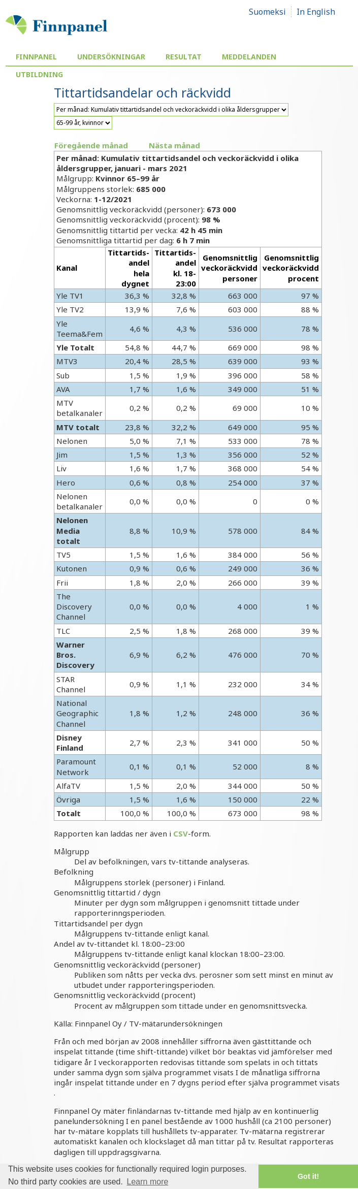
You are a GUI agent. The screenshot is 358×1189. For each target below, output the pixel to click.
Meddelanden (249, 56)
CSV (180, 833)
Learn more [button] (148, 1181)
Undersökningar (111, 56)
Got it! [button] (308, 1176)
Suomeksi (267, 11)
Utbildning (39, 74)
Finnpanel (36, 56)
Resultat (184, 56)
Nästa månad (174, 145)
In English (316, 11)
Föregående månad (91, 145)
